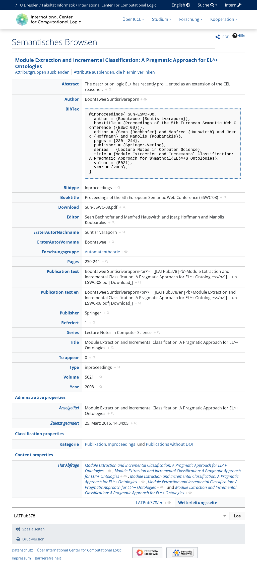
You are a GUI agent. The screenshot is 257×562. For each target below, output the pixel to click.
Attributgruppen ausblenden (42, 72)
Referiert (70, 322)
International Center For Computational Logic (117, 5)
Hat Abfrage (68, 465)
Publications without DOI (169, 444)
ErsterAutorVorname (58, 242)
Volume (71, 377)
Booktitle (69, 197)
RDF (225, 36)
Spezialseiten (33, 529)
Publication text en (60, 292)
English (181, 5)
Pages (73, 261)
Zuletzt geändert (64, 423)
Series (73, 332)
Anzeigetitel (69, 408)
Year (74, 387)
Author (72, 99)
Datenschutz (22, 550)
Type (74, 367)
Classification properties (39, 433)
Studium (160, 19)
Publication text (63, 271)
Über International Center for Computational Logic (79, 550)
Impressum (21, 558)
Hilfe (238, 35)
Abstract (70, 84)
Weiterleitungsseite (197, 502)
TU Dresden (28, 5)
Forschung (189, 19)
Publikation (95, 444)
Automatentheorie (102, 252)
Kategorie (69, 444)
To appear (69, 357)
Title (74, 342)
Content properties (34, 455)
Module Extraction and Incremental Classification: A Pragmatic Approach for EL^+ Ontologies (116, 63)
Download (68, 207)
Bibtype (71, 187)
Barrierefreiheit (48, 558)
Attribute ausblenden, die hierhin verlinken (114, 72)
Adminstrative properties (40, 397)
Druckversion (33, 539)
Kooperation (222, 19)
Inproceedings (121, 444)
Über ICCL (131, 19)
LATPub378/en (149, 502)
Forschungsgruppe (60, 252)
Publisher (69, 313)
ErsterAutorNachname (56, 232)
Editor (73, 217)
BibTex (72, 109)
